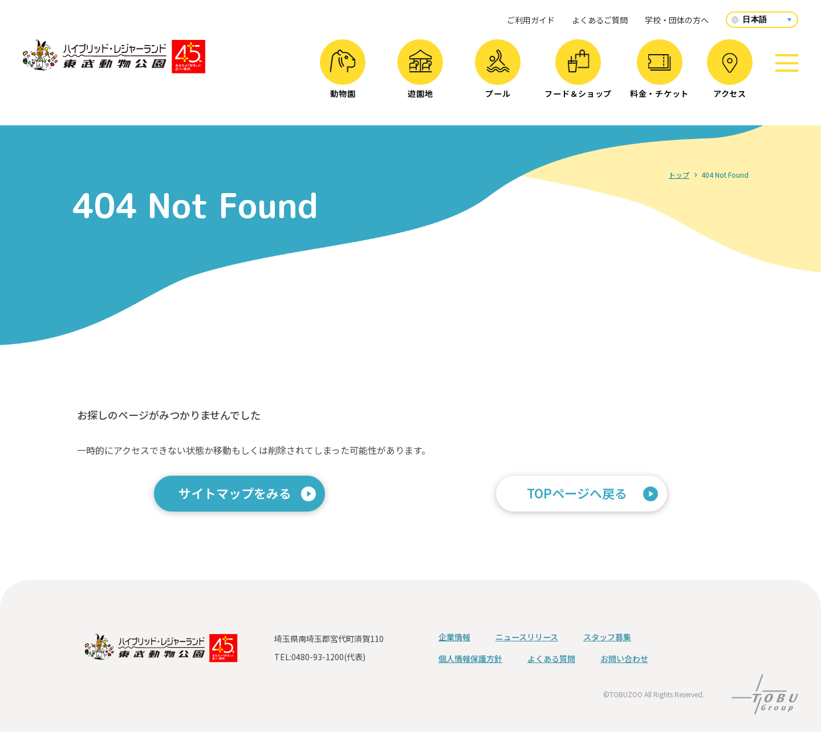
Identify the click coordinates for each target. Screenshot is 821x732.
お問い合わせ (624, 658)
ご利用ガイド (531, 20)
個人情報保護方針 (470, 658)
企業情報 (454, 637)
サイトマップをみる (234, 493)
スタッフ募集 (607, 637)
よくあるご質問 (600, 20)
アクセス (729, 76)
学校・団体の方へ (677, 20)
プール (498, 74)
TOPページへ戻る (577, 493)
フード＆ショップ (578, 74)
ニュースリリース (526, 637)
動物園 (343, 74)
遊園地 (420, 74)
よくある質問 (551, 658)
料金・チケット (659, 76)
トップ (679, 174)
